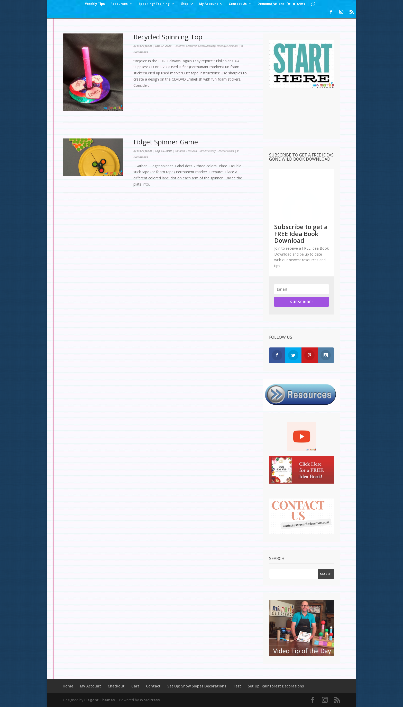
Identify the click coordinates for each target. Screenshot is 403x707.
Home (68, 686)
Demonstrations (271, 4)
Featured (191, 46)
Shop (184, 4)
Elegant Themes (99, 699)
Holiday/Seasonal (227, 46)
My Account (208, 4)
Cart (135, 686)
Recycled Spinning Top (168, 36)
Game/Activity (206, 46)
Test (237, 686)
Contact (153, 686)
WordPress (150, 699)
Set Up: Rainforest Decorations (276, 686)
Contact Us (238, 4)
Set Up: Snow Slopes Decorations (196, 686)
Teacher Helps (225, 151)
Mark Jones (144, 46)
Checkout (116, 686)
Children (180, 46)
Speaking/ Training (154, 4)
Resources (119, 4)
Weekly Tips (95, 4)
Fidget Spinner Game (165, 141)
